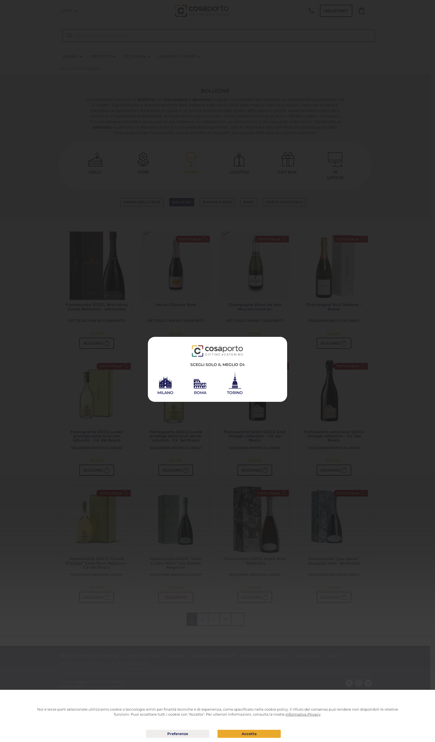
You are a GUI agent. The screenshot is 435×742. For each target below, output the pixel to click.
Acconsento (249, 734)
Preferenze (177, 734)
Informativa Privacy (302, 714)
